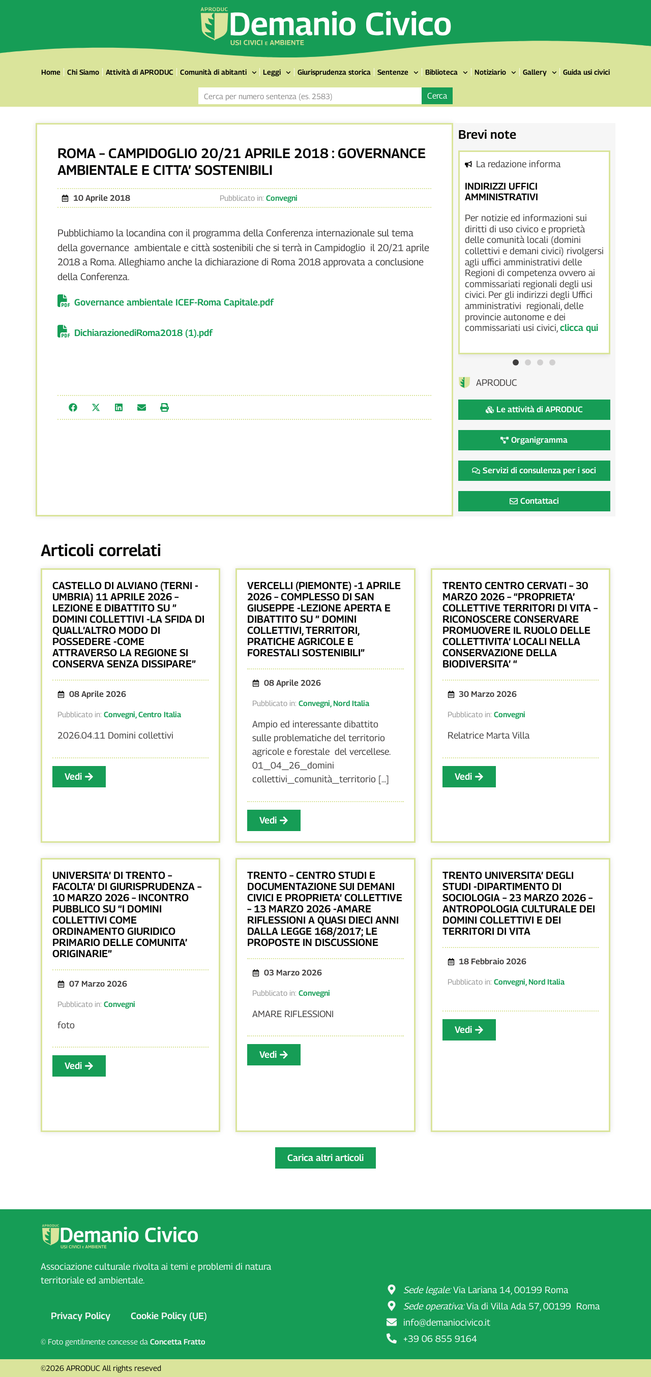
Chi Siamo (83, 72)
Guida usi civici (586, 72)
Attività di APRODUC (139, 72)
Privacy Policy (80, 1315)
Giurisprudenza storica (334, 72)
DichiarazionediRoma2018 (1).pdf (143, 332)
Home (51, 72)
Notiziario (495, 72)
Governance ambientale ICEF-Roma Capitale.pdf (174, 302)
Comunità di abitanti (218, 72)
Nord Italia (351, 703)
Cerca (437, 96)
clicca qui (579, 327)
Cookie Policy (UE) (169, 1315)
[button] (73, 407)
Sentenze (398, 72)
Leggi (277, 72)
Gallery (540, 72)
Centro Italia (159, 714)
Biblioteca (446, 72)
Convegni (282, 197)
